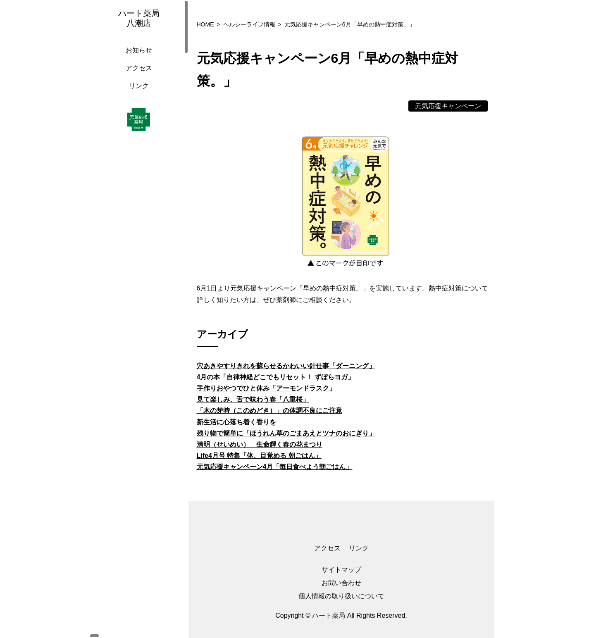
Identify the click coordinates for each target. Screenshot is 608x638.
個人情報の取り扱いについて (341, 596)
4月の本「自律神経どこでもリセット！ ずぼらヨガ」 (275, 377)
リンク (137, 94)
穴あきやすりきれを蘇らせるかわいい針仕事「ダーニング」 (286, 365)
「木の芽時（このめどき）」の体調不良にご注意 (269, 410)
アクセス (137, 76)
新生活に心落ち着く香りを (236, 422)
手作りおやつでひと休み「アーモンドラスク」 (266, 388)
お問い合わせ (341, 582)
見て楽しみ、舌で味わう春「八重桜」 (253, 399)
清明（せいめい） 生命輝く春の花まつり (259, 444)
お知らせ (137, 58)
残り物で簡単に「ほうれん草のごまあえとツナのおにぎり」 (286, 433)
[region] (138, 319)
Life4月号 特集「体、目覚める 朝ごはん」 (259, 455)
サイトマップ (341, 569)
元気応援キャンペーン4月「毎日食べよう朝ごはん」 (275, 466)
